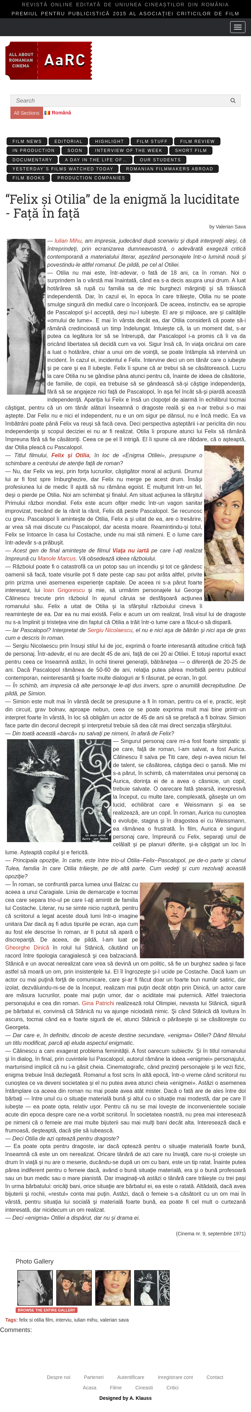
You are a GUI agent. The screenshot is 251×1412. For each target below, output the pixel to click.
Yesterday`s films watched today (63, 169)
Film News (27, 141)
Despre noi (59, 1377)
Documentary (32, 160)
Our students (160, 160)
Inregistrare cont (175, 1377)
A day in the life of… (96, 160)
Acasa (89, 1387)
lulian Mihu (68, 241)
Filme (116, 1387)
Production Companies (91, 178)
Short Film (191, 150)
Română (61, 112)
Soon (74, 150)
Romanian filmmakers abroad (169, 169)
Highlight (109, 141)
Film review (197, 141)
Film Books (29, 178)
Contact (215, 1377)
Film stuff (152, 141)
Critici (173, 1387)
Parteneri (94, 1377)
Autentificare (130, 1377)
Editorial (69, 141)
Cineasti (144, 1387)
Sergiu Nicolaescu (109, 630)
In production (34, 150)
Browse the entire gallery (46, 1310)
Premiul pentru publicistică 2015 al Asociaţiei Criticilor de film (125, 13)
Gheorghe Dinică (27, 948)
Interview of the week (128, 150)
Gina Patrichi (98, 1003)
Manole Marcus (56, 559)
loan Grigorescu (63, 590)
